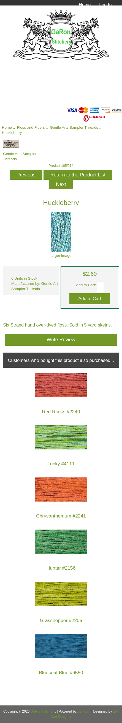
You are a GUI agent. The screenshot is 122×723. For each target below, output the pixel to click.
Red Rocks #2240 (61, 411)
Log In (105, 4)
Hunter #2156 (61, 568)
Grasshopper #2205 (61, 620)
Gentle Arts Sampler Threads (74, 127)
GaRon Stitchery (43, 711)
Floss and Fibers (31, 127)
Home (85, 4)
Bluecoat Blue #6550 (61, 672)
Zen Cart (84, 711)
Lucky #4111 (61, 463)
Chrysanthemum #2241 (61, 516)
